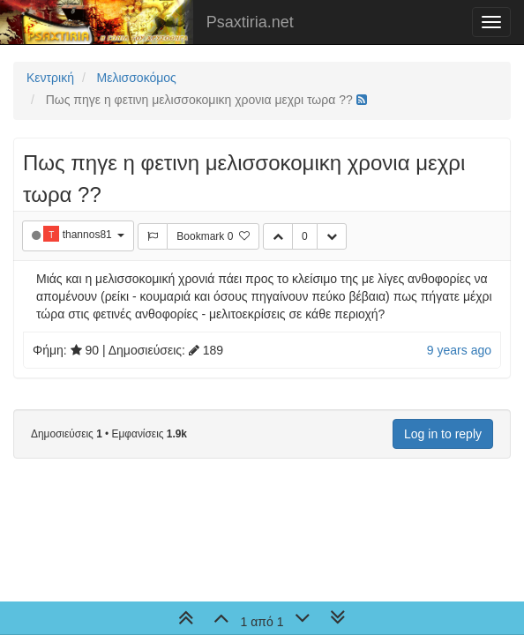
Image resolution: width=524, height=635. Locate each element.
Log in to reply (443, 434)
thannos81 (89, 234)
